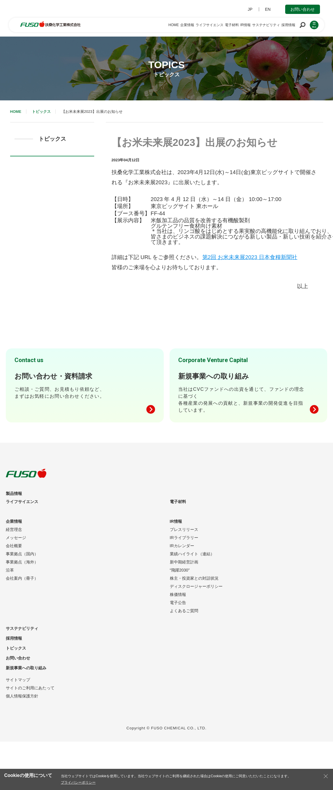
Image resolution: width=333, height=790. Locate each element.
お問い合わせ (302, 9)
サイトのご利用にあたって (30, 688)
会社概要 (14, 545)
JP (250, 9)
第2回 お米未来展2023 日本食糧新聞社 (249, 257)
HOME (15, 111)
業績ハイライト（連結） (192, 554)
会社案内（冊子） (22, 578)
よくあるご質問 (184, 610)
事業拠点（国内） (22, 554)
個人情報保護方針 (22, 696)
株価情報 (178, 594)
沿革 (10, 570)
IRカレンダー (182, 545)
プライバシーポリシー (78, 782)
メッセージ (16, 537)
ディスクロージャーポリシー (196, 586)
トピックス (41, 111)
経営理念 (14, 529)
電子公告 (178, 602)
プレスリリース (184, 529)
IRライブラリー (184, 537)
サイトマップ (18, 679)
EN (267, 9)
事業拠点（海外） (22, 562)
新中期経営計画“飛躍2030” (184, 566)
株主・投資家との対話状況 (194, 578)
